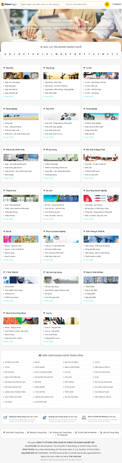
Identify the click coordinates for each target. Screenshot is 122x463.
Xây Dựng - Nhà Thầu (53, 82)
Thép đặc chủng (11, 212)
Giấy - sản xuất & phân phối (15, 164)
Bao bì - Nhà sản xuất (13, 246)
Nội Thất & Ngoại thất (95, 149)
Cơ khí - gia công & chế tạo (95, 82)
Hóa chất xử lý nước (52, 130)
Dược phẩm (9, 286)
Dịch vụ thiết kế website (102, 416)
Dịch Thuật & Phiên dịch (54, 253)
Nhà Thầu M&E (51, 93)
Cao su (49, 313)
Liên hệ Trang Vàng (111, 432)
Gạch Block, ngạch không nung (57, 290)
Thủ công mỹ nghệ (102, 392)
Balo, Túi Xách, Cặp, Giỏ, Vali (96, 215)
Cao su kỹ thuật (51, 334)
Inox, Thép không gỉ (12, 205)
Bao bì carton (10, 256)
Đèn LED (88, 167)
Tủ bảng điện (90, 294)
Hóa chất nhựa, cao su (53, 134)
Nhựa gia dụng (51, 175)
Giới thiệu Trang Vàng (15, 432)
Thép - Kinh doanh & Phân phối (17, 208)
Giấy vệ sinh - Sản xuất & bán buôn (18, 171)
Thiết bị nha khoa (11, 297)
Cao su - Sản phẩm (52, 331)
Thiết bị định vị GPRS (93, 256)
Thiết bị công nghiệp (93, 123)
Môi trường (69, 382)
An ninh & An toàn (12, 362)
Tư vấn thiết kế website (87, 432)
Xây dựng (50, 68)
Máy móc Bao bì (11, 89)
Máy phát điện (90, 297)
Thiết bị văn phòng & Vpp (44, 397)
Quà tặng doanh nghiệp (96, 190)
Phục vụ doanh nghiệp (56, 231)
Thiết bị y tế (9, 294)
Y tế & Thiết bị (12, 272)
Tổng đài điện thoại (92, 249)
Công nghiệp (91, 109)
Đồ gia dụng (51, 149)
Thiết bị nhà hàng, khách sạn (56, 167)
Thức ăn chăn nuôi (12, 130)
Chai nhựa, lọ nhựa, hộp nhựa (16, 331)
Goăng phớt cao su (52, 338)
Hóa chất (50, 109)
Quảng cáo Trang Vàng (62, 432)
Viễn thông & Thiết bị (95, 231)
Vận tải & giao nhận (102, 372)
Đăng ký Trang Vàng (38, 432)
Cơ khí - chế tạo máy (93, 89)
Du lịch (49, 190)
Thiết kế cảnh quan (92, 171)
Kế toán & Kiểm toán (53, 249)
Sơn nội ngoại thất (52, 297)
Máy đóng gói (10, 86)
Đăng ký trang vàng (23, 416)
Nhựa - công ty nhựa (13, 327)
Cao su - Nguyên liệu (53, 327)
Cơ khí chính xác (91, 86)
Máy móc (10, 68)
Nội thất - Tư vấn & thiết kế (95, 164)
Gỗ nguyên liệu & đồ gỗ (44, 377)
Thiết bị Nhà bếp (51, 164)
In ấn (97, 377)
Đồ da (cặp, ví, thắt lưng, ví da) (96, 208)
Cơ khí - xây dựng (92, 93)
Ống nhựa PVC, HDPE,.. (14, 338)
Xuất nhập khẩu (41, 402)
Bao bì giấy (9, 175)
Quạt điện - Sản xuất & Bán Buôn (57, 171)
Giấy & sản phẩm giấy (15, 149)
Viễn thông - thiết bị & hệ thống (97, 246)
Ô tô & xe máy (70, 387)
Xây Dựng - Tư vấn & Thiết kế (56, 86)
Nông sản (8, 123)
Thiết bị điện (90, 286)
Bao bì (8, 231)
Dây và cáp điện (91, 290)
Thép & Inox (11, 190)
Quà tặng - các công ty (93, 205)
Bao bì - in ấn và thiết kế (14, 249)
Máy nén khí (90, 134)
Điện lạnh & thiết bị (102, 367)
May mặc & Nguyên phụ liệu (15, 382)
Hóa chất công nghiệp (53, 127)
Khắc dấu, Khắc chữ (52, 256)
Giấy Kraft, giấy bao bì (13, 167)
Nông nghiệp (11, 109)
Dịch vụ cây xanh (91, 175)
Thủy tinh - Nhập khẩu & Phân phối (98, 212)
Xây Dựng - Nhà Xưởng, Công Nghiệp (59, 89)
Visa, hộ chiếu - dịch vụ (54, 215)
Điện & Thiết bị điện (94, 272)
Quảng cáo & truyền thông (15, 392)
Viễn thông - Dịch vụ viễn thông (97, 253)
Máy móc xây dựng (12, 82)
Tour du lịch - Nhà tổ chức (55, 208)
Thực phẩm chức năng (13, 290)
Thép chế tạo (10, 215)
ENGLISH (117, 4)
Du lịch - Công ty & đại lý (54, 205)
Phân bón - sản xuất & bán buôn (17, 134)
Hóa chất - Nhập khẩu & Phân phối (58, 123)
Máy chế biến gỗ (11, 93)
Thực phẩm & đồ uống (13, 397)
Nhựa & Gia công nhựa (16, 313)
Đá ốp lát (48, 294)
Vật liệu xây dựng (54, 272)
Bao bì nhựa (9, 253)
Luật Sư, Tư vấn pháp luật (55, 246)
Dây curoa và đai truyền (94, 127)
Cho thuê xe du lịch (52, 212)
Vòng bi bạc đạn (91, 130)
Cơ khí (89, 68)
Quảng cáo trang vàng (63, 416)
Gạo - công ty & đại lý (13, 127)
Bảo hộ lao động (71, 362)
